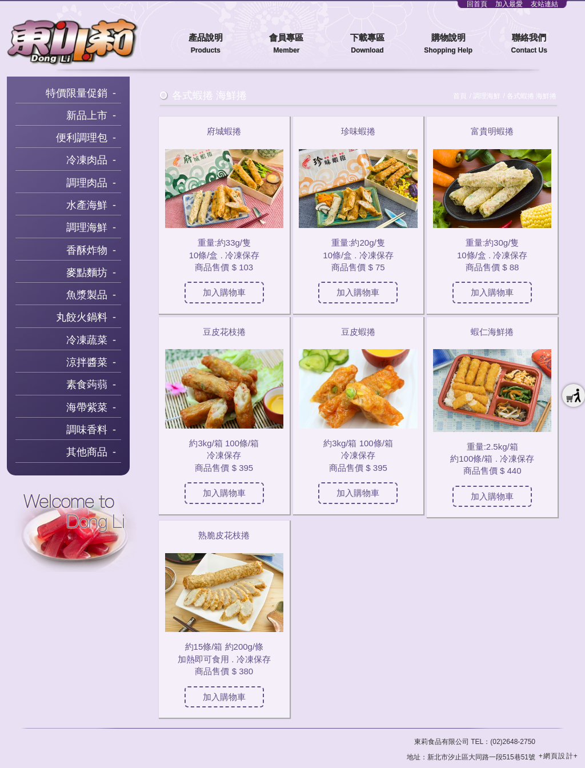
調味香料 (86, 429)
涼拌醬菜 (86, 362)
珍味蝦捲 (358, 131)
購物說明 (448, 44)
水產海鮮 (86, 205)
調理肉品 (86, 183)
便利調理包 (81, 137)
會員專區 (287, 44)
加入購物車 (224, 292)
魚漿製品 (86, 295)
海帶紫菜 (86, 407)
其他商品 (86, 452)
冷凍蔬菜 (86, 340)
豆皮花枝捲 (224, 332)
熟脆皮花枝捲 (224, 535)
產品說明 (206, 44)
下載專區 (367, 44)
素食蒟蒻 (86, 384)
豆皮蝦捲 (358, 332)
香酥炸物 (86, 250)
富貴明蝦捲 (492, 131)
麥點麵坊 (86, 272)
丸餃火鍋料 (81, 317)
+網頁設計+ (558, 756)
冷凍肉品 (86, 160)
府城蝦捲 (224, 131)
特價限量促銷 (76, 93)
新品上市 (86, 115)
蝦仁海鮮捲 (492, 332)
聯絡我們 (529, 44)
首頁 (460, 96)
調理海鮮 (86, 227)
